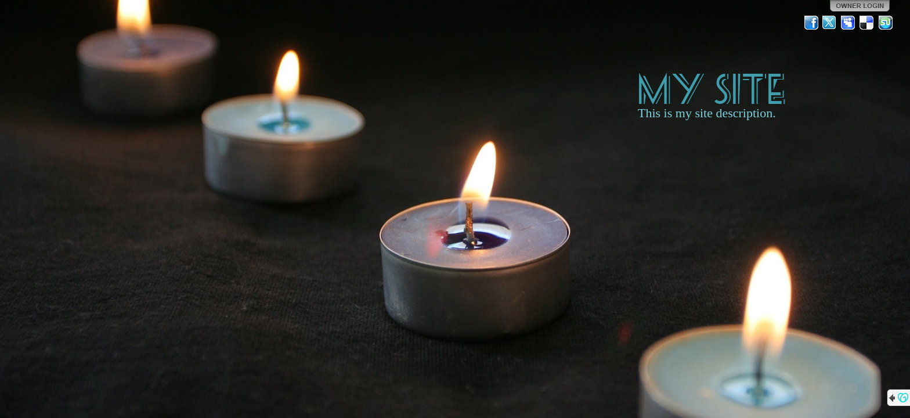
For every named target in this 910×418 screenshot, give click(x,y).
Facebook (811, 23)
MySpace (848, 23)
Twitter (830, 23)
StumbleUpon (886, 23)
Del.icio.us (867, 23)
